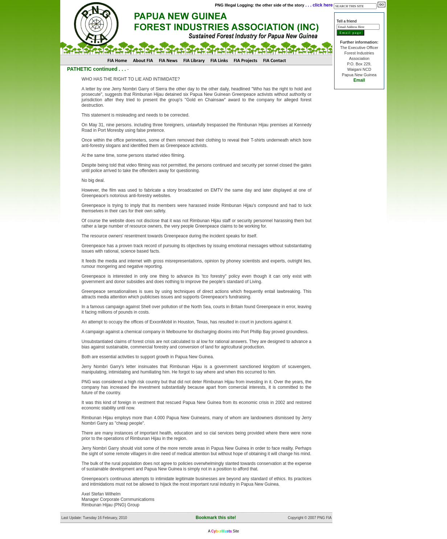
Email (359, 80)
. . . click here (319, 5)
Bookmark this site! (216, 517)
